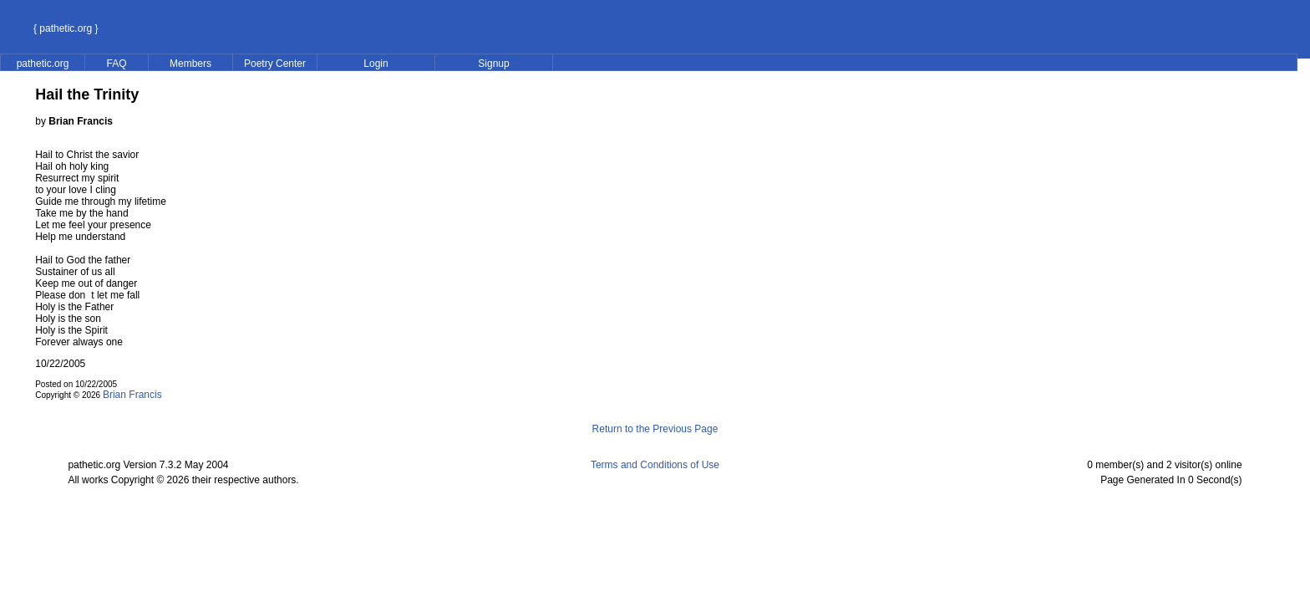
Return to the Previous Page (655, 429)
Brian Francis (132, 394)
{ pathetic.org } (65, 28)
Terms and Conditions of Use (655, 465)
